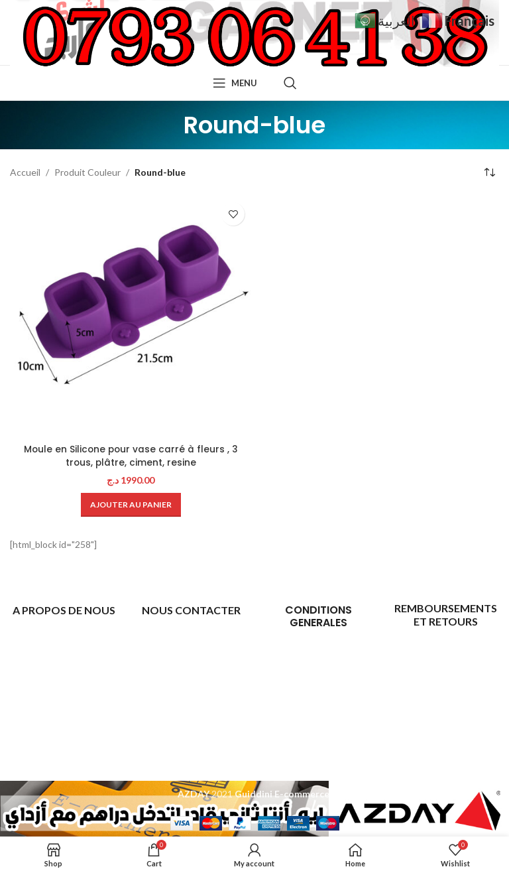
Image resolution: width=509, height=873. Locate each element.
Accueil (25, 172)
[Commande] (489, 172)
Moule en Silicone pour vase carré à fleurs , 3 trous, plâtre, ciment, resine (131, 455)
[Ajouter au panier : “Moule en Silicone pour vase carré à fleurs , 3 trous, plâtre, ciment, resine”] (131, 505)
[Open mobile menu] (235, 83)
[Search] (290, 83)
